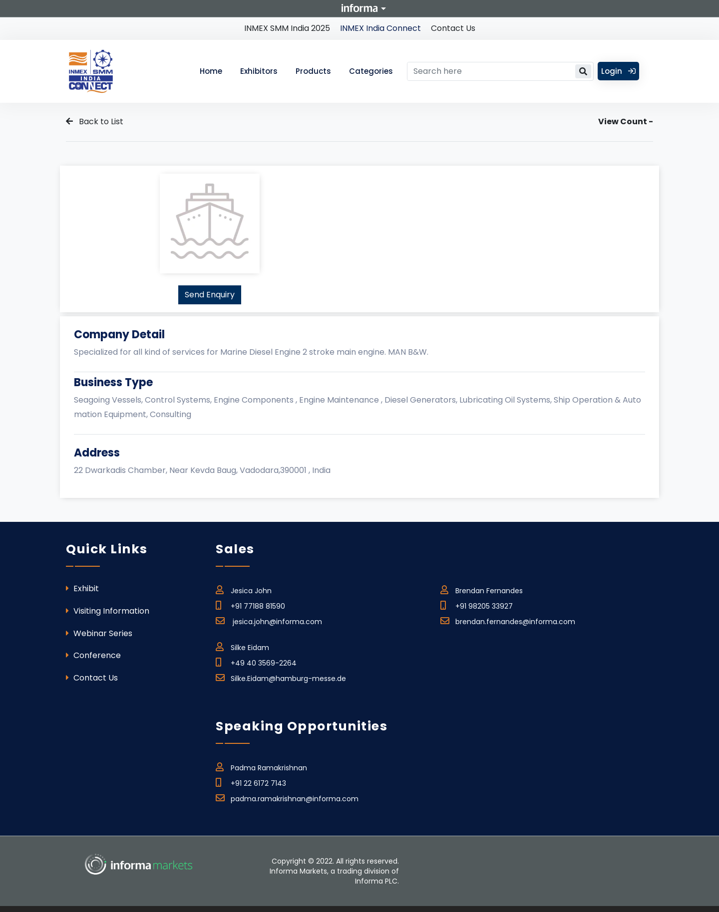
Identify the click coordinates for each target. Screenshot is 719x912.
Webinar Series (99, 633)
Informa (359, 8)
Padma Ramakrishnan (261, 766)
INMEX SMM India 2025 (287, 28)
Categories (371, 71)
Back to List (94, 121)
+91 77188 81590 (250, 604)
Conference (93, 655)
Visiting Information (107, 611)
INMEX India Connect (380, 28)
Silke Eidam (242, 646)
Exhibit (82, 588)
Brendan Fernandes (481, 589)
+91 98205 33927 (476, 604)
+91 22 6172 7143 (251, 781)
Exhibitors (259, 71)
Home (211, 71)
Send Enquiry (210, 294)
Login (618, 71)
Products (313, 71)
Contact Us (453, 28)
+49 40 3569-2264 (256, 661)
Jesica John (244, 589)
